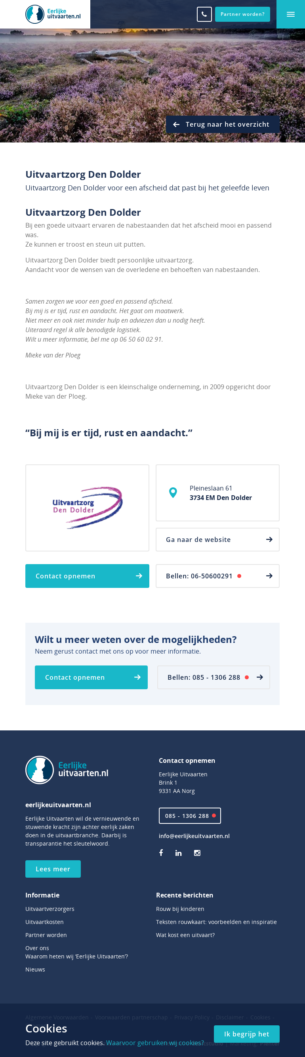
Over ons (37, 948)
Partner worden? (243, 14)
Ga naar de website (198, 539)
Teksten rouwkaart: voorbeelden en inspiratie (216, 922)
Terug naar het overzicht (227, 124)
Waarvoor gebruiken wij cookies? (155, 1042)
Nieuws (35, 969)
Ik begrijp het (246, 1034)
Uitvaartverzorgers (49, 909)
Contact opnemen (65, 576)
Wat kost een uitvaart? (185, 935)
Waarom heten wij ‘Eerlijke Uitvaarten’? (76, 956)
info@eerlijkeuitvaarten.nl (194, 836)
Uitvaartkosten (44, 922)
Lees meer (53, 869)
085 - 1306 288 (187, 815)
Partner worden (46, 935)
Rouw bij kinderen (180, 909)
